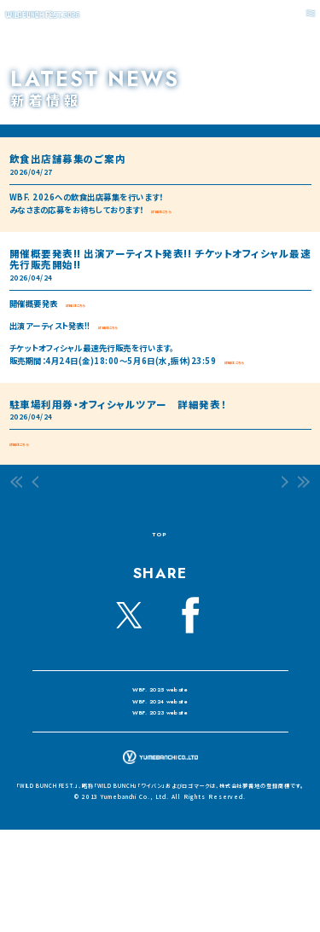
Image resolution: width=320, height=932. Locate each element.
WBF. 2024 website (160, 734)
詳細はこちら (173, 210)
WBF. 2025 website (160, 706)
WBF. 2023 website (160, 761)
